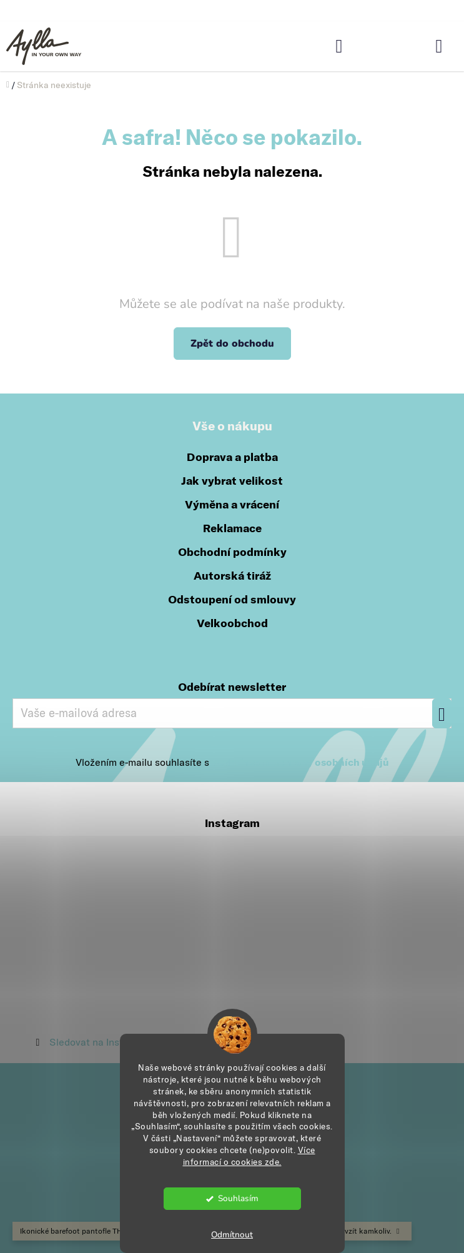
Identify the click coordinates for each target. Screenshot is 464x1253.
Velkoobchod (232, 623)
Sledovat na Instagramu (103, 1042)
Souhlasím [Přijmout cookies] (238, 1198)
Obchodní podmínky (232, 552)
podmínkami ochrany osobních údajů (300, 762)
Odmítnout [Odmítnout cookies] (232, 1235)
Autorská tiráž (232, 575)
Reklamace (232, 528)
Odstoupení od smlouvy (232, 599)
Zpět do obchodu (232, 343)
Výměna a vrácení (232, 504)
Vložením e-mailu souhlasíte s (232, 762)
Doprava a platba (232, 457)
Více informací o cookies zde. (249, 1155)
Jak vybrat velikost (232, 480)
